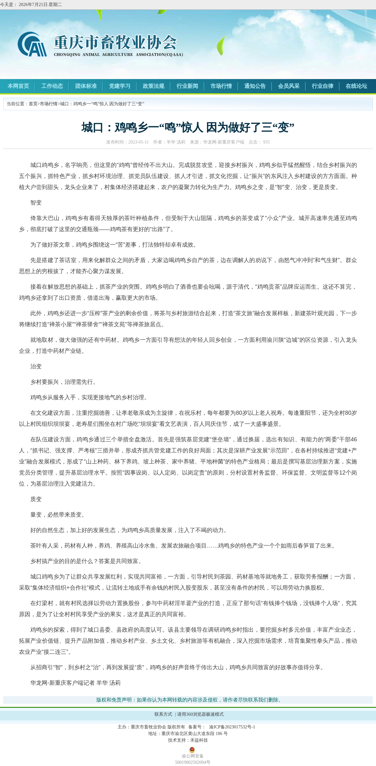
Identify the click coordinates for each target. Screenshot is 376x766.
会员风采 (289, 86)
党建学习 (119, 86)
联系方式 (163, 714)
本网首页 (18, 86)
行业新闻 (187, 86)
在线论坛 (356, 86)
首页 (33, 103)
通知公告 (255, 86)
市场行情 (221, 86)
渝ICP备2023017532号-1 (232, 727)
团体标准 (86, 86)
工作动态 (52, 86)
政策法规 (153, 86)
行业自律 (322, 86)
